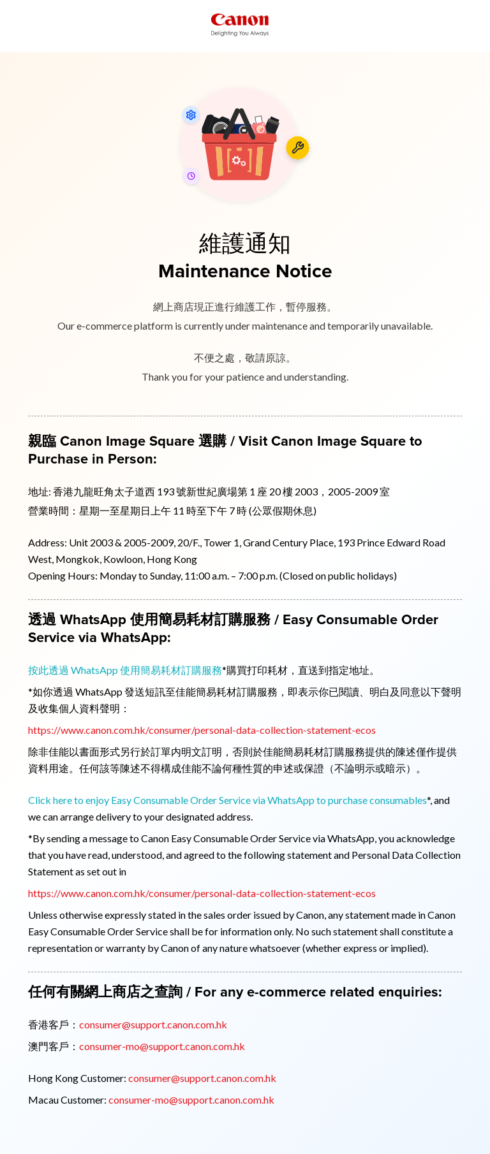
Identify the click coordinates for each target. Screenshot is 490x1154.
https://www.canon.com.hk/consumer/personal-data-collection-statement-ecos (202, 730)
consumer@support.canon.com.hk (153, 1024)
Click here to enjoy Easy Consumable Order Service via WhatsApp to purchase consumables (227, 800)
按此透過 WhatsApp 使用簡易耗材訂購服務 (125, 670)
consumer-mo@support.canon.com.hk (162, 1046)
